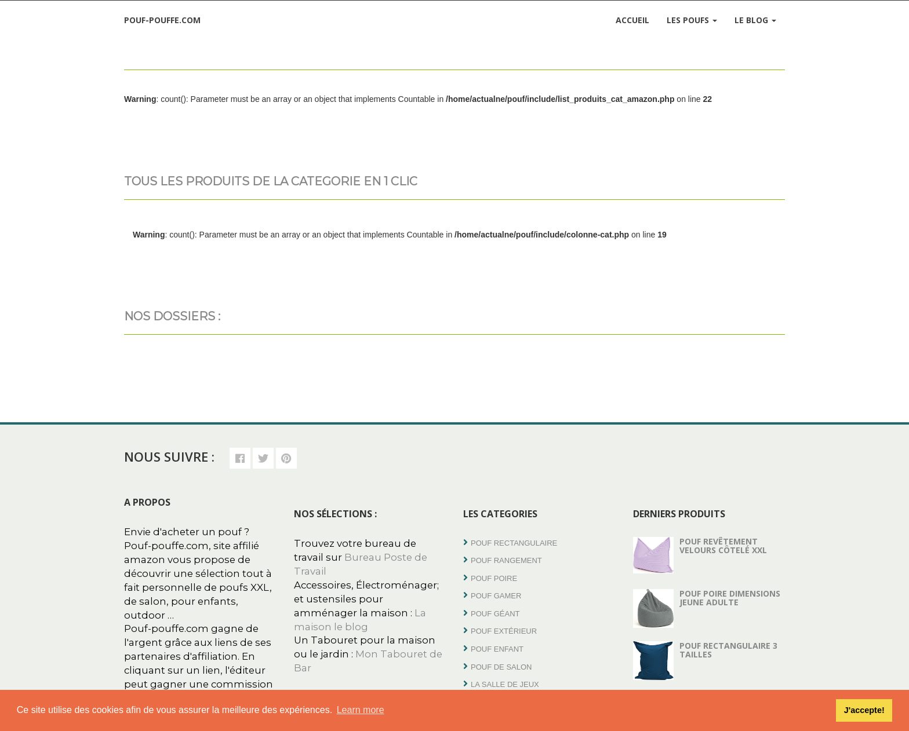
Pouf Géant (495, 613)
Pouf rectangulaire (514, 543)
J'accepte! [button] (864, 710)
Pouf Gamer (496, 595)
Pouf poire (494, 578)
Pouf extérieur (504, 631)
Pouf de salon (501, 667)
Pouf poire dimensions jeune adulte (729, 598)
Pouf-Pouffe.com (162, 19)
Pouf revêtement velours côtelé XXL (723, 545)
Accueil (632, 19)
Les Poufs (692, 19)
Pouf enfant (497, 649)
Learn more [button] (360, 710)
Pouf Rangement (506, 560)
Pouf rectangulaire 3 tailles (728, 650)
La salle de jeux (505, 684)
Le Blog (755, 19)
